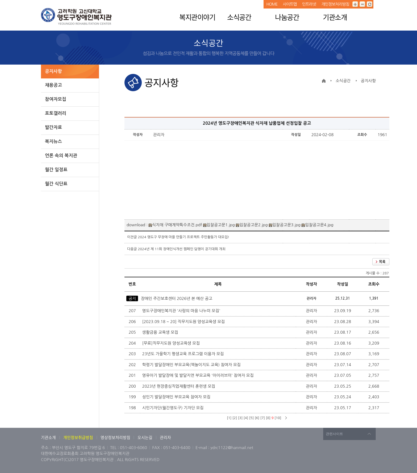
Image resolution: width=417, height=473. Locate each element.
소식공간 (239, 17)
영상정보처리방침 (116, 437)
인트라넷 (309, 4)
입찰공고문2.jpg (252, 225)
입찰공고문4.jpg (317, 225)
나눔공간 (287, 17)
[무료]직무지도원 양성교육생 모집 (171, 343)
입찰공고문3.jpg (285, 225)
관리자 (165, 437)
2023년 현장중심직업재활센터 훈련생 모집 (179, 386)
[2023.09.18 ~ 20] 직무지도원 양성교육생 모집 (184, 322)
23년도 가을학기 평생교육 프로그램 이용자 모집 (183, 354)
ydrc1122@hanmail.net (231, 448)
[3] (240, 418)
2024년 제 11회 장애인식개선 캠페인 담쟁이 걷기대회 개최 (181, 249)
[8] (268, 418)
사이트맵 (290, 4)
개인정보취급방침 (78, 437)
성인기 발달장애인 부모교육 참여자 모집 (177, 397)
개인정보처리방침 (335, 4)
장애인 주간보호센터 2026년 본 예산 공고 (176, 298)
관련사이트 (334, 434)
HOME (271, 4)
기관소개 (335, 17)
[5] (251, 418)
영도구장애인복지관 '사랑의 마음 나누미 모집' (182, 311)
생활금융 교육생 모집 (161, 332)
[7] (262, 418)
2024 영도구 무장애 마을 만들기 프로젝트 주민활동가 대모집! (183, 237)
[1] (229, 418)
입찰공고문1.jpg (219, 225)
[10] (277, 418)
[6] (257, 418)
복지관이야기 (197, 17)
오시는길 (144, 437)
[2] (234, 418)
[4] (246, 418)
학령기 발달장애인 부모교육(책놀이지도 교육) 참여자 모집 (192, 365)
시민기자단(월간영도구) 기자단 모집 (173, 408)
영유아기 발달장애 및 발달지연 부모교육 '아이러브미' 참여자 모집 (198, 375)
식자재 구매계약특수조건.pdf (175, 225)
